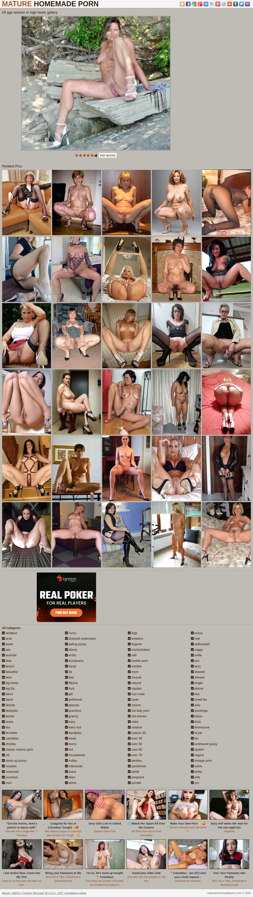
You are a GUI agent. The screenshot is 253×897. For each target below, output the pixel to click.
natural (134, 683)
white (196, 771)
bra (6, 727)
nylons (134, 705)
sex (195, 660)
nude (133, 699)
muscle (135, 677)
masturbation (139, 649)
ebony (71, 649)
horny (70, 744)
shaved (198, 672)
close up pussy (14, 760)
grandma (73, 710)
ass (6, 649)
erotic (70, 655)
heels (70, 738)
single (197, 683)
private (134, 782)
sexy (196, 666)
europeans (74, 660)
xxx (195, 782)
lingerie (135, 644)
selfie (196, 655)
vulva (196, 766)
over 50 (135, 744)
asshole (9, 655)
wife (195, 777)
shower (198, 677)
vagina (197, 755)
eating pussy (75, 644)
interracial (73, 766)
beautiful (10, 672)
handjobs (73, 733)
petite (133, 771)
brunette (9, 733)
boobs (8, 716)
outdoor (135, 727)
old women (137, 716)
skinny (197, 688)
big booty (10, 683)
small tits (199, 699)
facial (70, 666)
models (135, 666)
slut (195, 694)
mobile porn (138, 660)
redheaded (200, 644)
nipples (135, 688)
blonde (8, 705)
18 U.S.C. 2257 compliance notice (65, 893)
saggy (197, 649)
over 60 (135, 749)
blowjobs (10, 710)
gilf (69, 694)
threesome (200, 727)
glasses (72, 705)
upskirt (197, 749)
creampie (10, 771)
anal (7, 638)
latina (70, 782)
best (7, 677)
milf (132, 655)
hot (69, 749)
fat (68, 672)
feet (69, 677)
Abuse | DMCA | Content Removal (23, 893)
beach (8, 666)
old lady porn (139, 710)
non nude (136, 694)
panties (135, 760)
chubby (9, 744)
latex (70, 777)
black (7, 699)
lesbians (135, 638)
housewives (75, 755)
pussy (197, 633)
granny (71, 716)
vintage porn (201, 760)
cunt (7, 782)
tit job (196, 733)
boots (7, 721)
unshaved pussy (204, 744)
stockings (199, 710)
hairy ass (73, 727)
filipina (71, 683)
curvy (70, 633)
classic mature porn (17, 749)
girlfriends (73, 699)
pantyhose (137, 766)
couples (9, 766)
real (195, 638)
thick (196, 721)
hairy (70, 721)
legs (132, 633)
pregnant (136, 777)
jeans (70, 771)
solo (195, 705)
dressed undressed (80, 638)
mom (133, 672)
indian (71, 760)
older (133, 721)
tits (195, 738)
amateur (9, 633)
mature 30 (137, 733)
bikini (7, 694)
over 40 (135, 738)
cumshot (10, 777)
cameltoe (10, 738)
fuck (70, 688)
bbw (6, 660)
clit (5, 755)
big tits (8, 688)
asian (7, 644)
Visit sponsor (108, 155)
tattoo (196, 716)
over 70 (135, 755)
